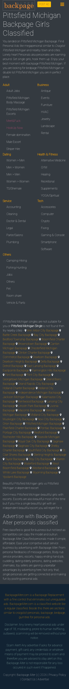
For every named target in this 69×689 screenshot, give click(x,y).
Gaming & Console (53, 235)
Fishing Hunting (16, 267)
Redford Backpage (45, 432)
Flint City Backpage (39, 375)
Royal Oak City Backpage (33, 441)
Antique (46, 91)
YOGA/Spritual (50, 195)
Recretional (47, 181)
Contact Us (29, 679)
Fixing (45, 228)
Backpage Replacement (49, 595)
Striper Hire (13, 149)
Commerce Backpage (16, 357)
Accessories (48, 207)
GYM (44, 167)
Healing (45, 174)
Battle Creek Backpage (17, 335)
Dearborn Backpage (45, 357)
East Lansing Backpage (41, 366)
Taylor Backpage (15, 459)
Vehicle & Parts (15, 302)
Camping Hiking (16, 260)
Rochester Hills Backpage (18, 437)
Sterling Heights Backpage (50, 454)
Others (10, 281)
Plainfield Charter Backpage (20, 428)
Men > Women (15, 167)
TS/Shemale (14, 188)
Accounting (13, 207)
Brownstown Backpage (32, 344)
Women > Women (17, 181)
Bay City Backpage (45, 335)
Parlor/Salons (14, 235)
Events (45, 98)
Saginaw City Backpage (33, 446)
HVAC (45, 112)
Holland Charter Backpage (19, 388)
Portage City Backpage (17, 432)
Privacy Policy (57, 675)
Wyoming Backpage (45, 472)
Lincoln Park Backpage (32, 406)
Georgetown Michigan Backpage (23, 379)
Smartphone (48, 242)
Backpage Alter (26, 675)
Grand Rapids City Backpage (36, 383)
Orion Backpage (12, 423)
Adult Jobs (13, 91)
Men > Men (13, 174)
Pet (8, 288)
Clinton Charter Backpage (34, 352)
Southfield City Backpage (43, 450)
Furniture (46, 105)
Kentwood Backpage (31, 401)
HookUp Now (14, 128)
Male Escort (13, 142)
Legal (9, 228)
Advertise (43, 679)
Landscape (48, 126)
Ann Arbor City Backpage (43, 330)
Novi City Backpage (50, 419)
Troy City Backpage (41, 459)
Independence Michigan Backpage (39, 392)
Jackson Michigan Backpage (20, 397)
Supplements (49, 188)
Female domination (18, 135)
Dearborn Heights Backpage (20, 361)
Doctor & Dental (16, 221)
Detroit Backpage (13, 366)
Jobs (9, 274)
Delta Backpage (50, 361)
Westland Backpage (44, 468)
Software (46, 249)
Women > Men (15, 160)
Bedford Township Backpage (20, 339)
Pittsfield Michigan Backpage (44, 423)
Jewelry (45, 119)
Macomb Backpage (30, 410)
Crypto (45, 221)
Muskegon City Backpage (19, 419)
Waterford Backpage (36, 463)
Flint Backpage (14, 375)
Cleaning (11, 214)
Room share (14, 295)
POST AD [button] (44, 4)
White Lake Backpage (16, 472)
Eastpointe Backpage (16, 370)
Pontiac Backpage (51, 428)
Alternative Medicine (53, 160)
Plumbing (12, 242)
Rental (45, 133)
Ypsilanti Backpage (14, 477)
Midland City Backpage (44, 415)
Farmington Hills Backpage (49, 370)
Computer (47, 214)
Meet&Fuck (13, 121)
